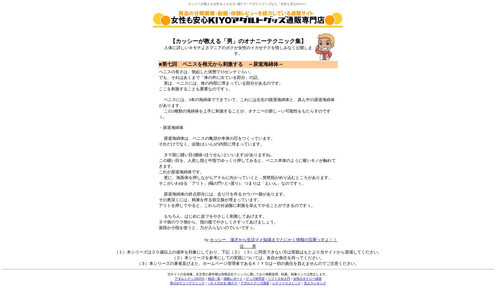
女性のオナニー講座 (307, 278)
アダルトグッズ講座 (255, 283)
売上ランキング (315, 283)
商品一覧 (214, 278)
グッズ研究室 (255, 278)
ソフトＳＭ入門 (279, 278)
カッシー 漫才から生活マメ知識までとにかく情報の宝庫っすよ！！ (273, 239)
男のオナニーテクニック (187, 283)
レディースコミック (286, 283)
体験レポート (233, 278)
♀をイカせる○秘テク (223, 283)
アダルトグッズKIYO (190, 278)
